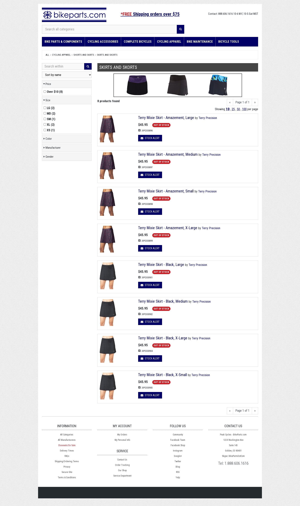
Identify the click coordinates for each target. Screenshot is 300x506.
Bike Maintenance (200, 41)
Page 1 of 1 (242, 102)
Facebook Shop (178, 445)
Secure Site (67, 472)
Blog (178, 466)
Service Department (122, 475)
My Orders (122, 434)
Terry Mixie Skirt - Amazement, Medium (168, 154)
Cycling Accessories (103, 41)
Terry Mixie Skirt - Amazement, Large (166, 117)
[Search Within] (63, 66)
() (53, 92)
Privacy (67, 466)
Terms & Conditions (67, 477)
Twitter (177, 461)
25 (233, 109)
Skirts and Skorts (107, 54)
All (47, 54)
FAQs (66, 456)
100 (244, 109)
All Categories (66, 434)
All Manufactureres (67, 440)
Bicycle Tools (228, 41)
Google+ (178, 456)
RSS (177, 472)
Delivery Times (67, 450)
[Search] (180, 29)
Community (178, 434)
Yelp (178, 477)
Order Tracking (122, 465)
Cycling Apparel (169, 41)
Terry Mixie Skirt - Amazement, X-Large (167, 228)
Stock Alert (150, 138)
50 (238, 109)
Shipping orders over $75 (150, 14)
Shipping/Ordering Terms (67, 461)
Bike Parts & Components (63, 41)
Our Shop (122, 470)
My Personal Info (122, 440)
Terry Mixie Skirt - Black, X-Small (162, 374)
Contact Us (122, 459)
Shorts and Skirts (83, 54)
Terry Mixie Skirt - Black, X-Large (162, 338)
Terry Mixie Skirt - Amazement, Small (166, 191)
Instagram (178, 450)
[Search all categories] (109, 29)
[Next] (255, 102)
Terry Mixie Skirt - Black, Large (161, 264)
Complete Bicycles (138, 41)
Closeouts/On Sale (66, 445)
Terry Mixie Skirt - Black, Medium (163, 301)
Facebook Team (177, 440)
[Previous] (230, 102)
